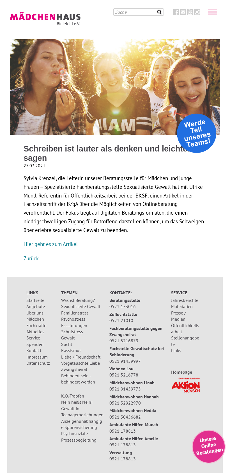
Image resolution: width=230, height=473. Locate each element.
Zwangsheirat (74, 369)
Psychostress (73, 319)
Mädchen (35, 319)
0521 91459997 (125, 361)
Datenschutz (38, 363)
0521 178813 (122, 431)
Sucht (66, 344)
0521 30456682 (125, 417)
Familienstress (75, 313)
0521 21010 (121, 320)
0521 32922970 (125, 403)
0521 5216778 (123, 375)
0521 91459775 (125, 389)
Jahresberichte (184, 300)
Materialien (182, 306)
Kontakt (33, 350)
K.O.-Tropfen (72, 396)
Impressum (37, 357)
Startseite (35, 300)
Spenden (34, 344)
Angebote (35, 306)
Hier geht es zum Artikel (51, 243)
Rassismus (71, 350)
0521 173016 (122, 306)
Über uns (34, 313)
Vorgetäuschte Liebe (80, 363)
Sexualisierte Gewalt (80, 306)
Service (33, 338)
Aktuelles (35, 331)
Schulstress (72, 331)
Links (176, 350)
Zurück (31, 258)
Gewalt (68, 338)
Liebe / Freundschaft (80, 357)
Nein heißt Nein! (77, 402)
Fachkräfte (36, 325)
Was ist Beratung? (78, 300)
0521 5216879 (123, 340)
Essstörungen (74, 325)
